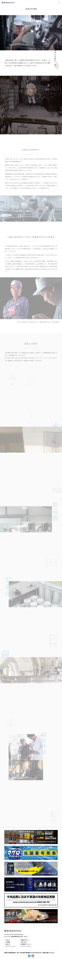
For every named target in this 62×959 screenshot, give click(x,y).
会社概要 (8, 942)
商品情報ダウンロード (26, 944)
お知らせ (8, 940)
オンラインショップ (10, 946)
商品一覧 (8, 944)
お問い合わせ (24, 942)
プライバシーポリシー (26, 946)
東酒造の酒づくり (25, 940)
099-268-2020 (9, 934)
